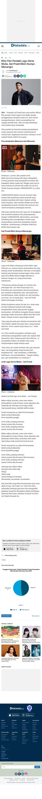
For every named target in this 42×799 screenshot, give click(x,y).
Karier (23, 794)
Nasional (3, 739)
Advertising (17, 794)
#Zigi (3, 560)
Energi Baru (4, 751)
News (34, 751)
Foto (34, 756)
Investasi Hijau (5, 756)
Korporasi (14, 744)
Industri (3, 740)
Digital (23, 736)
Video (37, 52)
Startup (24, 742)
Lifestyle (20, 52)
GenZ (25, 52)
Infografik (14, 752)
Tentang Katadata (8, 794)
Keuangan (32, 52)
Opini (23, 754)
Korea (11, 52)
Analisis (14, 754)
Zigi (6, 57)
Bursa (13, 742)
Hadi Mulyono (13, 70)
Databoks (4, 771)
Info (2, 762)
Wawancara (25, 756)
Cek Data (14, 756)
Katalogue (35, 754)
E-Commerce (25, 739)
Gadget (24, 744)
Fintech (24, 740)
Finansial (14, 736)
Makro (13, 739)
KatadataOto (4, 774)
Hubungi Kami (30, 796)
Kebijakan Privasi (13, 796)
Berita (2, 736)
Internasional (4, 742)
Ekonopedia (36, 736)
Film (15, 52)
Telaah (24, 752)
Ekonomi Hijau (5, 748)
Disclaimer (22, 796)
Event (2, 773)
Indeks (3, 764)
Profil (34, 742)
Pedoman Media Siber (32, 794)
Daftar (37, 783)
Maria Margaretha (11, 555)
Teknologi (24, 746)
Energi (3, 744)
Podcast (35, 758)
